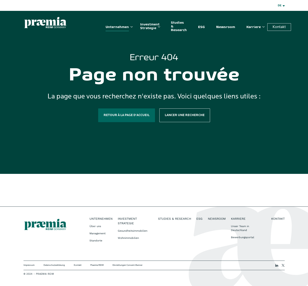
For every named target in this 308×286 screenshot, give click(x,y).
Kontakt (279, 27)
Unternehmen (117, 27)
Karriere (253, 27)
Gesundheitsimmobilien (132, 230)
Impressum (29, 265)
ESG (201, 27)
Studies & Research (179, 26)
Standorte (95, 240)
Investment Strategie (150, 26)
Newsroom (225, 27)
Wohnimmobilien (128, 237)
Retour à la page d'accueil (127, 115)
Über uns (95, 226)
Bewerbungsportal (242, 237)
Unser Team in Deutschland (240, 228)
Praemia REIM (97, 265)
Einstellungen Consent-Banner (127, 265)
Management (97, 233)
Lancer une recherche (185, 115)
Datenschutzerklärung (54, 265)
